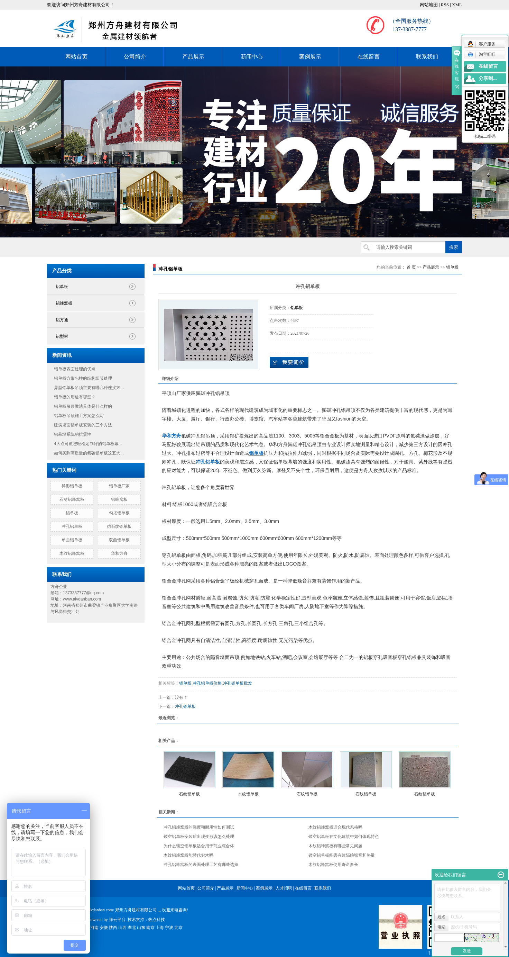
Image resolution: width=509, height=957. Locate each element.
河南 (94, 927)
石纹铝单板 (189, 794)
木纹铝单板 (248, 794)
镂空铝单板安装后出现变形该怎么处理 (199, 836)
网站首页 (76, 57)
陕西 (113, 927)
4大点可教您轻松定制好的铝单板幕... (88, 443)
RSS (445, 4)
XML (457, 4)
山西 (122, 927)
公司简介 (135, 57)
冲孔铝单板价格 (207, 683)
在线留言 (369, 57)
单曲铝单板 (72, 540)
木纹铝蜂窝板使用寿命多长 (333, 864)
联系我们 (427, 57)
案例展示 (310, 57)
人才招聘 (284, 888)
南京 (150, 927)
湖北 (132, 927)
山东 (141, 927)
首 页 (411, 267)
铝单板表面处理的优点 (74, 369)
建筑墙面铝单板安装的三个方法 (83, 425)
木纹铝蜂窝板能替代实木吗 (188, 855)
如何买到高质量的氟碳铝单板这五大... (89, 453)
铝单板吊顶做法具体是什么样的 (83, 406)
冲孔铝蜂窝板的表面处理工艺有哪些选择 (201, 864)
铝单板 (62, 286)
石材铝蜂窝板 (71, 499)
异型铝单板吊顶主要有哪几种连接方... (89, 387)
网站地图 (429, 4)
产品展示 (193, 57)
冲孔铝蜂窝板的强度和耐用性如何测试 (199, 827)
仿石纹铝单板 (119, 526)
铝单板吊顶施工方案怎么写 (79, 415)
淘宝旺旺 (482, 54)
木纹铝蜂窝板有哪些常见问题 (335, 845)
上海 (160, 927)
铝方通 (62, 319)
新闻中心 (252, 57)
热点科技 (156, 919)
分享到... (488, 78)
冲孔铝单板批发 (237, 683)
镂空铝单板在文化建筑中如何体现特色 (343, 836)
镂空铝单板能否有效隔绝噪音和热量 (341, 855)
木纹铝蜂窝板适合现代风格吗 (335, 827)
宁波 (169, 927)
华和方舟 (119, 553)
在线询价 (289, 362)
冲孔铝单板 (72, 526)
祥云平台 (117, 919)
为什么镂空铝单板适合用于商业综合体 (199, 845)
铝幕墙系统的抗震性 (72, 434)
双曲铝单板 (119, 540)
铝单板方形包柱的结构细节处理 (83, 378)
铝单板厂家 (119, 486)
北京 (178, 927)
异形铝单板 (72, 486)
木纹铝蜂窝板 (71, 553)
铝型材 (62, 336)
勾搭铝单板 (119, 513)
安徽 (104, 927)
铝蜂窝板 (64, 303)
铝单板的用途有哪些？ (74, 397)
